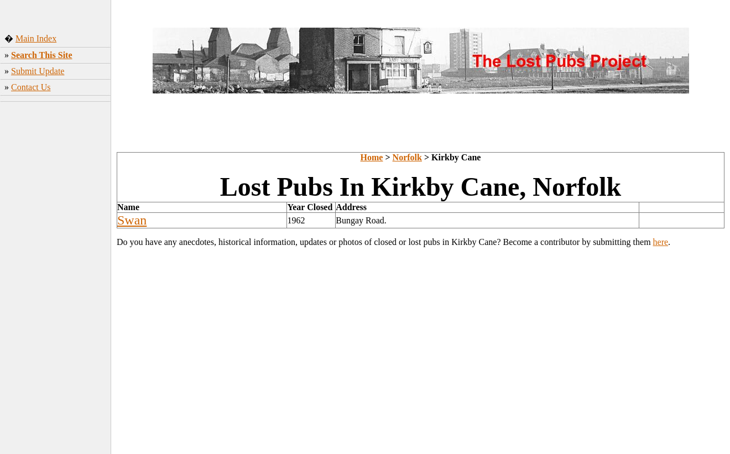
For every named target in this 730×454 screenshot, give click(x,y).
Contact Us (31, 87)
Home (372, 157)
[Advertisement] (55, 279)
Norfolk (407, 157)
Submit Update (37, 71)
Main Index (35, 38)
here (661, 242)
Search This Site (41, 55)
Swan (132, 220)
